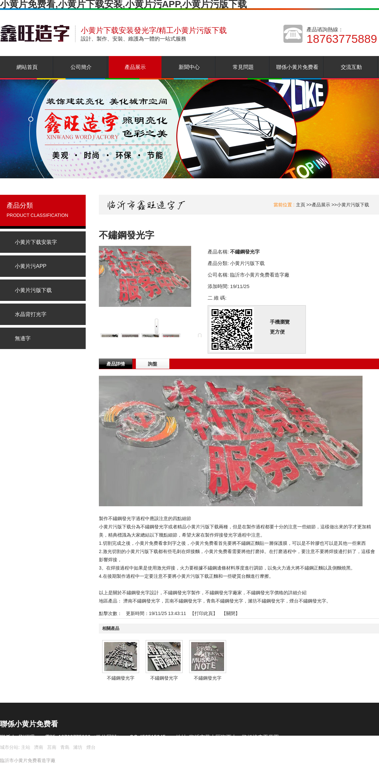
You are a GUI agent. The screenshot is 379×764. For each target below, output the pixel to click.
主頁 (300, 204)
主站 (25, 747)
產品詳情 (115, 364)
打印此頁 (203, 613)
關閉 (230, 613)
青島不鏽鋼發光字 (224, 600)
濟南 (38, 747)
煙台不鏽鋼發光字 (307, 600)
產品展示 (321, 204)
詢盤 (152, 364)
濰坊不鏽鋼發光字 (266, 600)
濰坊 (77, 747)
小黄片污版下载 (353, 204)
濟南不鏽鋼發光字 (141, 600)
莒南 (51, 747)
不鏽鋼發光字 (120, 678)
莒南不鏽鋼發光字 (183, 600)
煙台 (91, 747)
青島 (65, 747)
